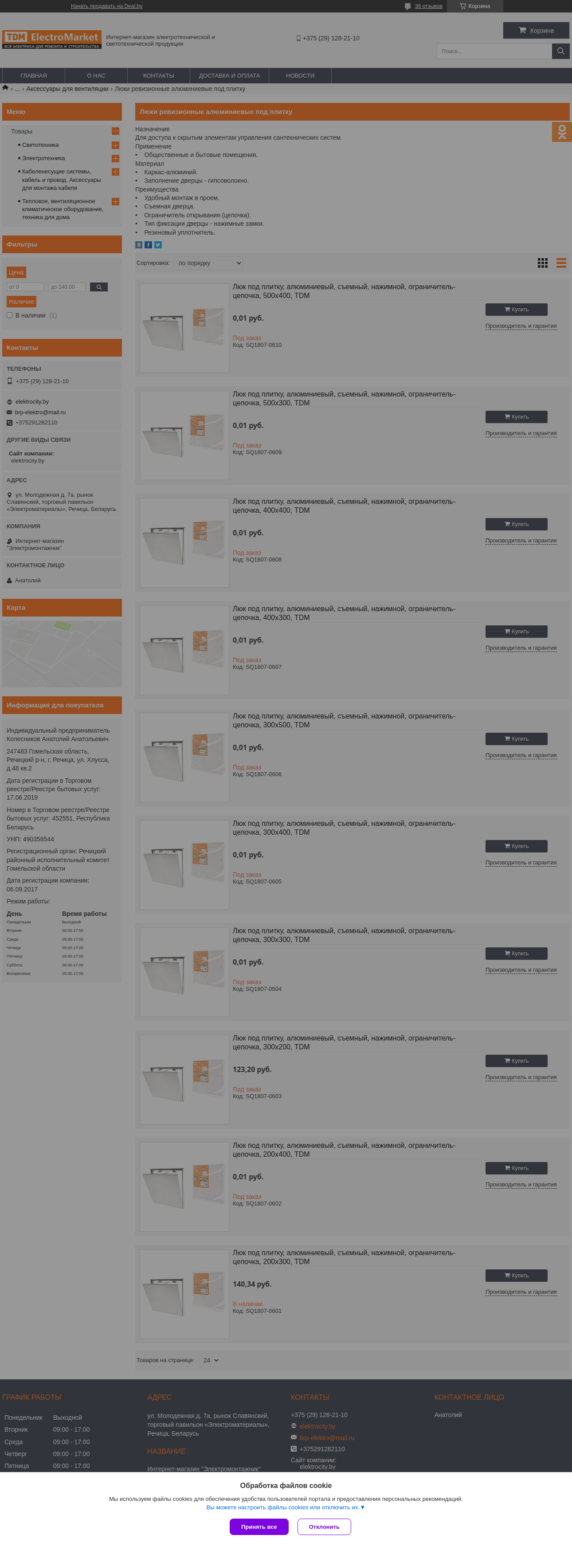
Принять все (259, 1527)
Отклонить (324, 1527)
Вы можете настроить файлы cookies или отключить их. (283, 1507)
